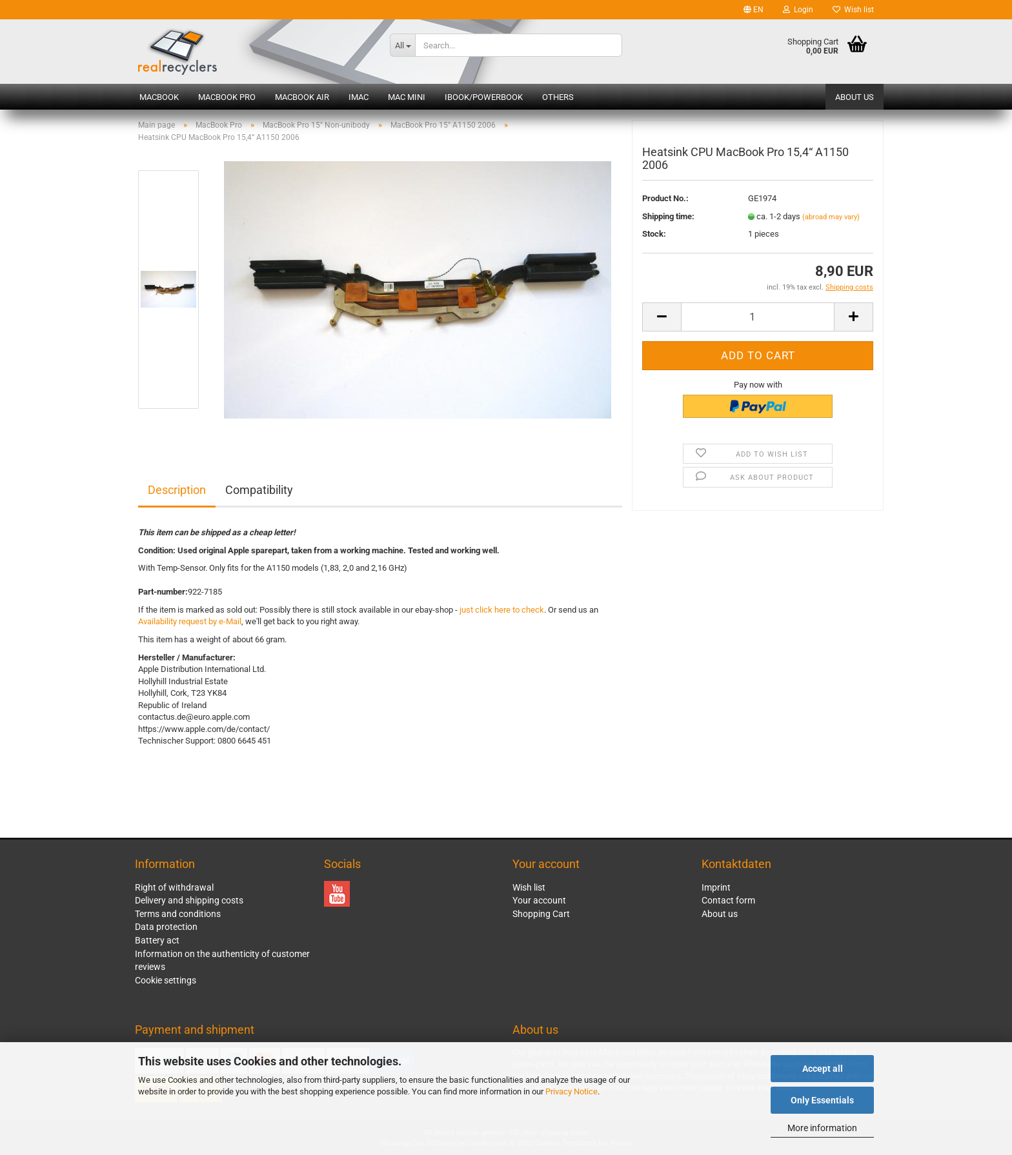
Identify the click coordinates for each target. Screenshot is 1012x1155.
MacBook (159, 97)
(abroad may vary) (831, 217)
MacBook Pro (227, 97)
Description (177, 490)
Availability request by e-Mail (189, 621)
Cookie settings (165, 980)
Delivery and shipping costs (189, 900)
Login (798, 9)
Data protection (166, 927)
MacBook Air (302, 97)
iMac (359, 97)
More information (822, 1128)
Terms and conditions (178, 914)
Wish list (853, 9)
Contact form (728, 900)
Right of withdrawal (174, 887)
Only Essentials (822, 1100)
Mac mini (406, 97)
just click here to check (502, 610)
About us (854, 97)
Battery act (157, 940)
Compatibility (259, 490)
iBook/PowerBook (484, 97)
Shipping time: (668, 216)
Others (558, 97)
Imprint (716, 887)
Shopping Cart (541, 914)
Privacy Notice (571, 1091)
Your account (539, 900)
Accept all (822, 1068)
